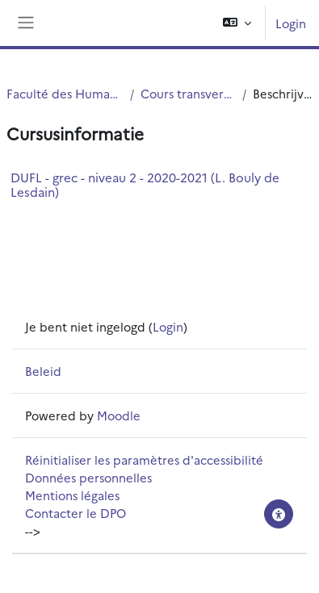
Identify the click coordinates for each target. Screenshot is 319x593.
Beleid (43, 370)
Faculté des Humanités (65, 93)
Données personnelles (88, 477)
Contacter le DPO (75, 512)
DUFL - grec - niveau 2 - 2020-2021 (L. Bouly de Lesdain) (144, 184)
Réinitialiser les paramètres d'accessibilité (144, 459)
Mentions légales (72, 495)
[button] (237, 23)
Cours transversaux (188, 93)
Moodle (119, 415)
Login (290, 23)
